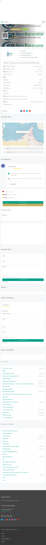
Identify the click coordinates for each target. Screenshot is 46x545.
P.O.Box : (23, 80)
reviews (12, 197)
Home (3, 533)
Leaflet (38, 145)
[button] (29, 131)
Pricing (3, 536)
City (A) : (23, 93)
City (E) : (23, 91)
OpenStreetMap (41, 145)
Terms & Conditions (5, 538)
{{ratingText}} (5, 311)
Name (3, 255)
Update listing (24, 202)
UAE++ (18, 529)
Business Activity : (23, 71)
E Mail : (23, 101)
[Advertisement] (23, 10)
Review (4, 319)
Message (4, 266)
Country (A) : (23, 88)
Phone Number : (23, 74)
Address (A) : (15, 99)
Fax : (5, 77)
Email (3, 261)
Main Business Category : (23, 66)
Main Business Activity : (23, 69)
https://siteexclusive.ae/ (26, 55)
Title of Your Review (6, 313)
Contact (3, 541)
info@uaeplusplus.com (5, 511)
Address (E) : (15, 96)
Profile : (21, 63)
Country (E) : (23, 85)
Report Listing (24, 204)
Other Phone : (23, 82)
